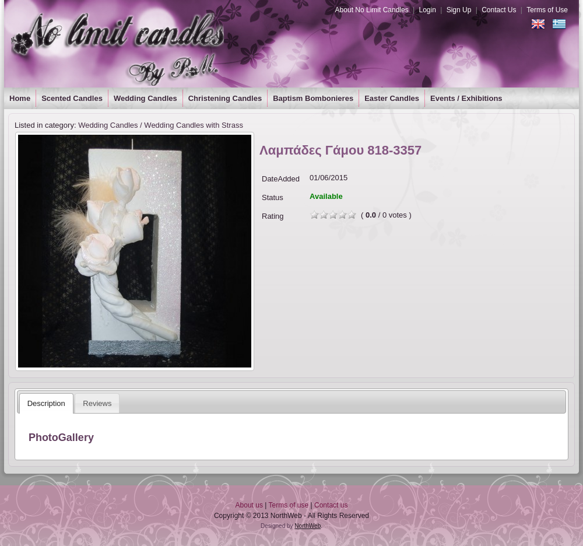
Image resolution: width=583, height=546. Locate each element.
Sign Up (459, 10)
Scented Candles (72, 98)
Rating (273, 216)
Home (19, 98)
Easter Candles (391, 98)
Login (427, 10)
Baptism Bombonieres (313, 98)
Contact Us (499, 10)
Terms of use (289, 505)
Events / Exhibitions (466, 98)
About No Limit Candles (372, 10)
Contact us (330, 505)
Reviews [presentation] (97, 403)
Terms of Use (547, 10)
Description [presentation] (46, 403)
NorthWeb (307, 526)
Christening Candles (225, 98)
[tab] (46, 403)
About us (249, 505)
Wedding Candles (145, 98)
